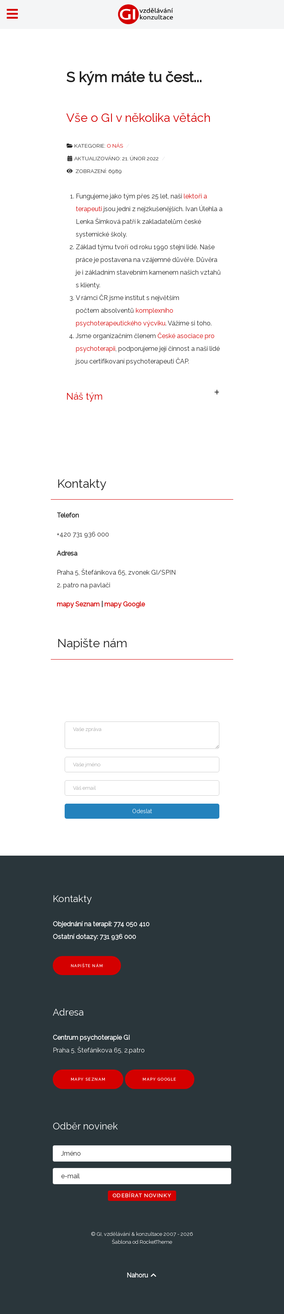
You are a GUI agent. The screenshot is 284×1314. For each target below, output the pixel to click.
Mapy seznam (88, 1079)
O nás (115, 145)
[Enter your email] (142, 788)
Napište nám (87, 966)
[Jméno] (142, 764)
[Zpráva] (142, 735)
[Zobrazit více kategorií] (217, 392)
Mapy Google (159, 1079)
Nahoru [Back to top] (142, 1275)
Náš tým (84, 396)
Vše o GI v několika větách (138, 117)
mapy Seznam (78, 604)
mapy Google (124, 604)
